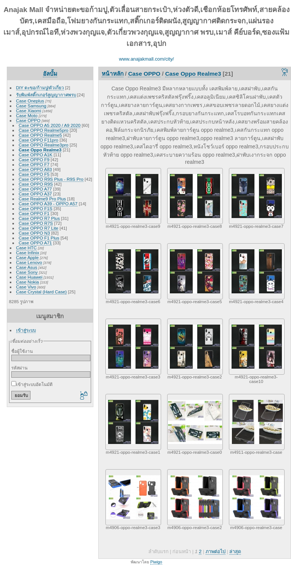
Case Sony (27, 272)
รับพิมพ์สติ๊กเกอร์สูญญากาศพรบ (46, 94)
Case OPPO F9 (34, 159)
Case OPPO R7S (36, 223)
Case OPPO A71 (35, 242)
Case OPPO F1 (34, 213)
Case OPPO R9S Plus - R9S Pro (51, 179)
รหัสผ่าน (19, 367)
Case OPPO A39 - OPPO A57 (48, 203)
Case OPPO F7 (34, 164)
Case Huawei (29, 277)
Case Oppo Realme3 (40, 149)
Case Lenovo (29, 262)
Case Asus (26, 267)
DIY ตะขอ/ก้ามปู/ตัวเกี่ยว (40, 87)
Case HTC (26, 247)
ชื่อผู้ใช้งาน (22, 351)
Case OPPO (28, 120)
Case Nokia (27, 281)
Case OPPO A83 (35, 169)
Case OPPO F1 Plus (39, 237)
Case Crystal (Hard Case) (41, 291)
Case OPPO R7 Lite (38, 228)
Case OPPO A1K (36, 154)
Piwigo (156, 562)
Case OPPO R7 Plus (39, 218)
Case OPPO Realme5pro (44, 130)
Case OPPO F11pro (38, 139)
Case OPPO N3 (34, 232)
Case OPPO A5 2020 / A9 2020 (50, 125)
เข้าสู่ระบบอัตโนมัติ (32, 384)
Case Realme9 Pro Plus (42, 198)
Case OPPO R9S (36, 184)
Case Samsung (31, 105)
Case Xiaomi (28, 110)
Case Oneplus (30, 100)
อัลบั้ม (50, 73)
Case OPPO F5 (34, 174)
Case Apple (27, 257)
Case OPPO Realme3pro (44, 144)
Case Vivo (26, 286)
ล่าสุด (235, 551)
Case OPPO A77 (35, 188)
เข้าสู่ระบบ (26, 330)
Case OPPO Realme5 (40, 135)
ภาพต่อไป (215, 551)
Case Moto (27, 115)
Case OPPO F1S (36, 208)
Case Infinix (27, 252)
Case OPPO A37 (35, 193)
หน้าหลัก (112, 73)
